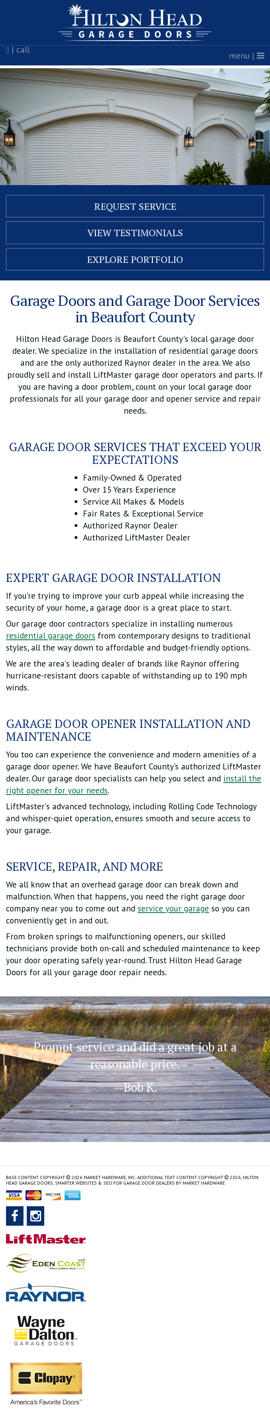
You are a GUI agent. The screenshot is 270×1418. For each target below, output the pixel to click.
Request (135, 206)
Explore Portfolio (135, 259)
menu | (246, 55)
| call (18, 50)
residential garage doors (50, 635)
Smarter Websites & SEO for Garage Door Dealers (115, 1183)
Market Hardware (204, 1183)
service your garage (173, 908)
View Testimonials (135, 232)
